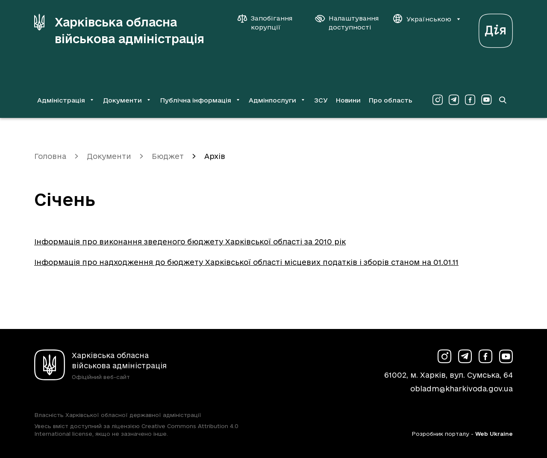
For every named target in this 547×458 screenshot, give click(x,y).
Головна (50, 156)
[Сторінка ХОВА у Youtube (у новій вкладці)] (486, 100)
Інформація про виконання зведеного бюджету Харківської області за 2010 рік (190, 242)
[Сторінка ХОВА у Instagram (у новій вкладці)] (437, 100)
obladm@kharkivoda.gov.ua (461, 389)
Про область (390, 100)
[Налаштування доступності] (347, 23)
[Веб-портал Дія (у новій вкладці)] (496, 28)
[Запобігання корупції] (269, 23)
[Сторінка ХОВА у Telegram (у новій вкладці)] (454, 100)
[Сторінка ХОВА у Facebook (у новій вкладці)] (470, 100)
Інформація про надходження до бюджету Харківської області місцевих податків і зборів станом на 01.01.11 (246, 262)
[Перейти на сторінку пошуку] (502, 100)
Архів (214, 156)
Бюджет (168, 156)
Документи (109, 156)
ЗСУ (321, 100)
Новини (348, 100)
